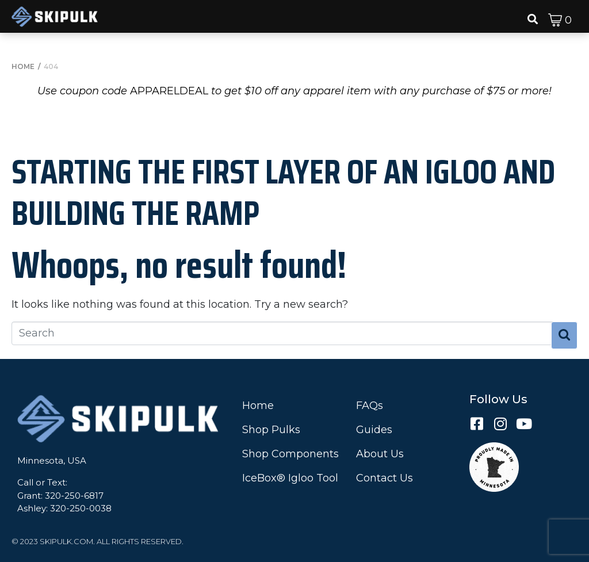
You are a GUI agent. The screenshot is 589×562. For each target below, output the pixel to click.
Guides (374, 429)
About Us (380, 454)
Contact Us (384, 478)
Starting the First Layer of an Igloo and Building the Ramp (283, 192)
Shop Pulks (271, 429)
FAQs (369, 405)
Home (258, 405)
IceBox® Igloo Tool (290, 478)
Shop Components (290, 454)
